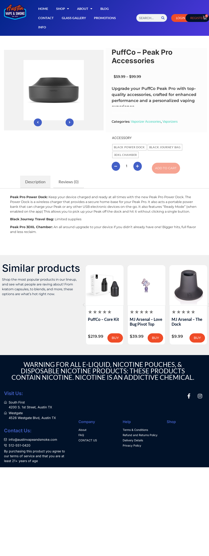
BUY (115, 338)
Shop (62, 8)
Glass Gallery (74, 18)
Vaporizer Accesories (146, 121)
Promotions (105, 18)
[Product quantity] (126, 166)
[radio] (129, 147)
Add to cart (166, 168)
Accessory (122, 137)
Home (43, 8)
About (84, 8)
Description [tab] (35, 181)
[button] (122, 112)
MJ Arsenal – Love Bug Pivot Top (146, 321)
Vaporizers (170, 121)
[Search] (163, 18)
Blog (104, 8)
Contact (46, 18)
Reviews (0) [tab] (69, 181)
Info (42, 27)
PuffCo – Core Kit (103, 319)
